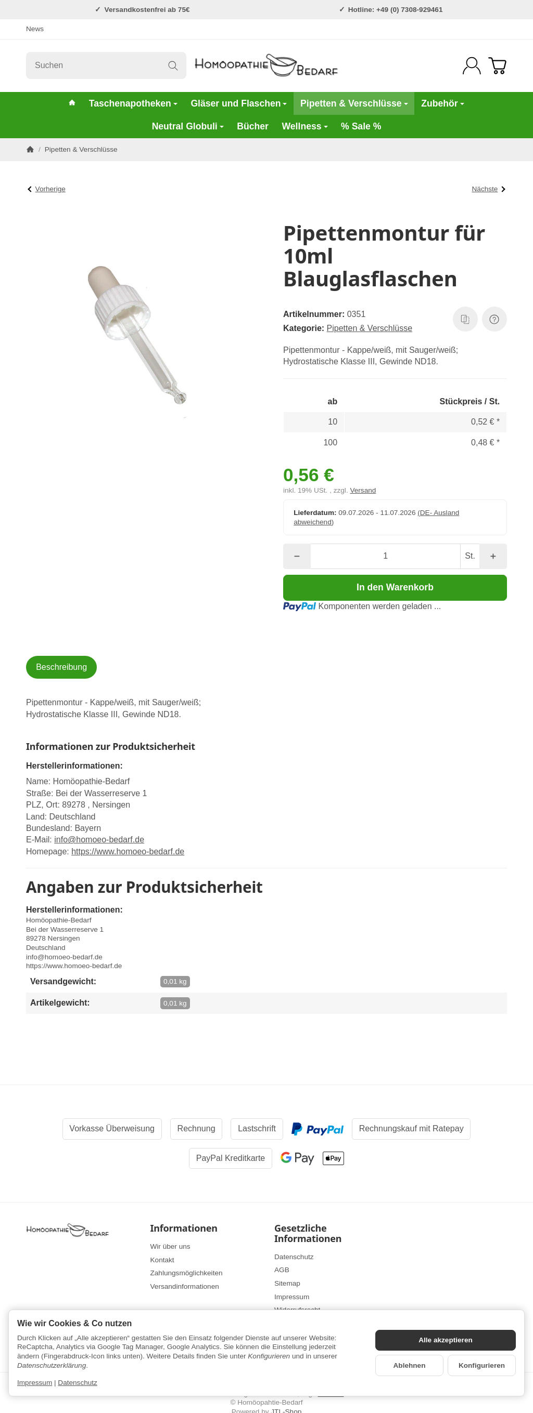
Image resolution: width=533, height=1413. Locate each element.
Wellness (305, 126)
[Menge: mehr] (493, 556)
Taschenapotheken (133, 103)
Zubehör (442, 103)
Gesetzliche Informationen (307, 1233)
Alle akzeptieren (445, 1340)
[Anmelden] (471, 65)
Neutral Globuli (188, 126)
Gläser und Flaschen (239, 103)
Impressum (34, 1382)
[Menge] (385, 556)
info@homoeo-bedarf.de (99, 839)
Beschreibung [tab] (61, 667)
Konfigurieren (482, 1365)
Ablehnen (410, 1365)
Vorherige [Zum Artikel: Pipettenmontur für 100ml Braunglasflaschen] (47, 189)
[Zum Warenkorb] (497, 65)
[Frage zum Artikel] (494, 319)
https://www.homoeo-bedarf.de (127, 851)
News (35, 29)
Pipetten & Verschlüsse (354, 103)
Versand (363, 490)
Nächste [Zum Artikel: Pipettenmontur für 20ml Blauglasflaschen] (488, 189)
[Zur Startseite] (266, 65)
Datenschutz (77, 1382)
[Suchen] (106, 65)
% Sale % (361, 126)
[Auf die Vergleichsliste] (465, 319)
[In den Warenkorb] (395, 588)
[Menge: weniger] (297, 556)
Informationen (184, 1228)
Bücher (253, 126)
